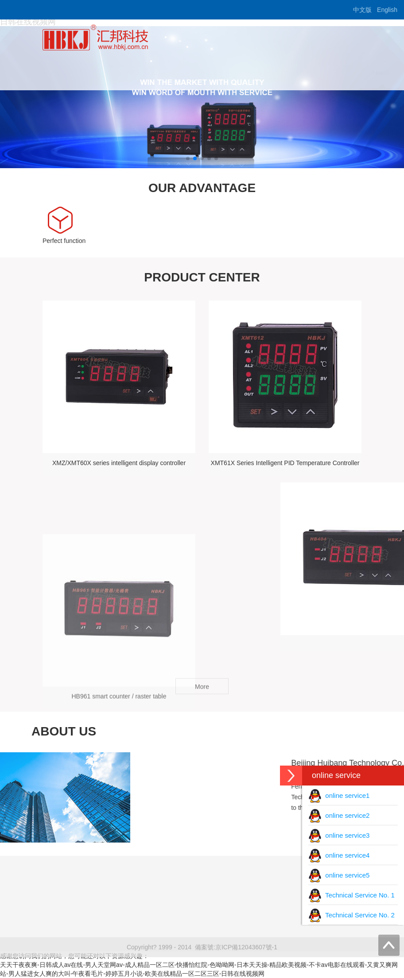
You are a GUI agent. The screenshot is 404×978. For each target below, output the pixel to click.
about (192, 72)
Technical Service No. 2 (351, 915)
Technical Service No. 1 (351, 895)
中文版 (362, 9)
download (288, 72)
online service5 (338, 875)
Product (237, 72)
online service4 (338, 855)
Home (149, 72)
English (387, 9)
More (202, 690)
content (338, 72)
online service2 (338, 815)
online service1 (338, 795)
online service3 (338, 835)
